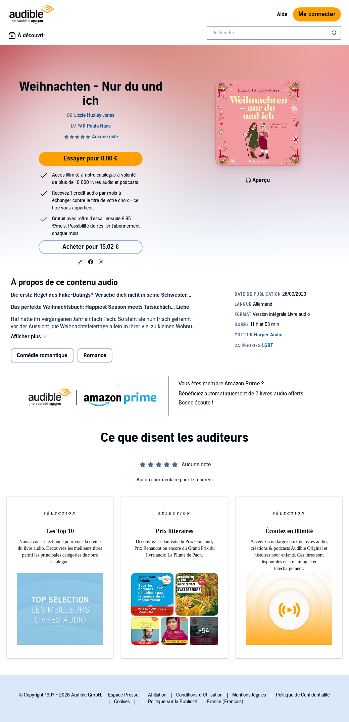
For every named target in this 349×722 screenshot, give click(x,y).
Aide (282, 14)
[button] (80, 262)
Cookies (122, 702)
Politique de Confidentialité (303, 695)
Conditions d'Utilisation (199, 695)
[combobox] (274, 33)
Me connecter (317, 14)
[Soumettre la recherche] (335, 33)
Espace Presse (123, 695)
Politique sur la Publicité (172, 702)
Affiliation (157, 695)
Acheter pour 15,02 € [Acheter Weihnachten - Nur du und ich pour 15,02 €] (90, 246)
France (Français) (225, 702)
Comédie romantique (42, 355)
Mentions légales (249, 695)
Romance (95, 355)
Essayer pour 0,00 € (90, 158)
